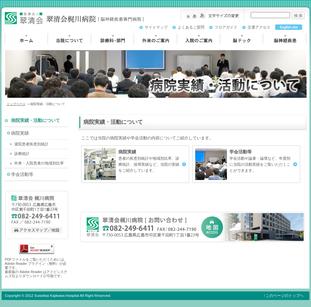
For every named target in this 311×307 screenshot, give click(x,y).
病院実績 (20, 133)
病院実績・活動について (35, 120)
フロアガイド (226, 27)
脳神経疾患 (274, 47)
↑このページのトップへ (284, 295)
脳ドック (229, 47)
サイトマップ (156, 27)
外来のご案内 (147, 47)
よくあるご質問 (191, 27)
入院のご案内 (190, 47)
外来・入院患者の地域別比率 (39, 163)
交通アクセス (259, 27)
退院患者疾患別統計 (31, 144)
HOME (11, 47)
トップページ (16, 104)
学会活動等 (22, 174)
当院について (61, 47)
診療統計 (22, 154)
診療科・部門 (104, 47)
